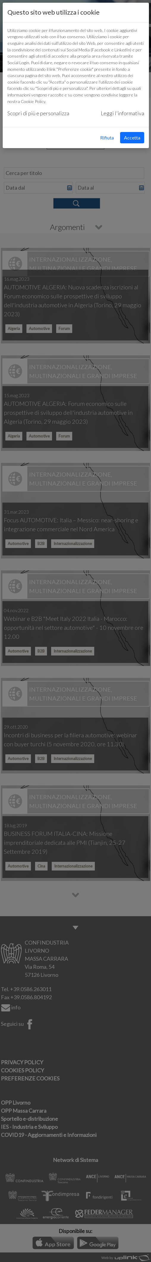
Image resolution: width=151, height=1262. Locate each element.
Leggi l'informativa (122, 113)
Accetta (132, 137)
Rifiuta (107, 137)
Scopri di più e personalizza (38, 113)
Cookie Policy (33, 101)
